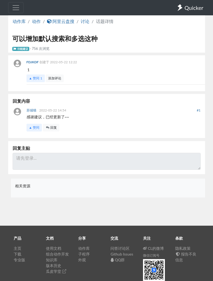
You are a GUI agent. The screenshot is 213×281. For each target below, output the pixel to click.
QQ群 (117, 259)
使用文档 (53, 248)
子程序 (84, 254)
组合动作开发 (57, 254)
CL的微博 (153, 248)
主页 (17, 248)
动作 (36, 21)
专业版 (19, 259)
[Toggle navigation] (16, 7)
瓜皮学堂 (56, 271)
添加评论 (54, 78)
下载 (17, 254)
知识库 (51, 259)
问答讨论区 (120, 248)
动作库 (19, 21)
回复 (51, 127)
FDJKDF (33, 62)
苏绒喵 (32, 110)
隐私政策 (183, 248)
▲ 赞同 (35, 78)
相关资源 (22, 185)
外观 (82, 259)
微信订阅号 (151, 255)
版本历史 (53, 265)
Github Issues (121, 254)
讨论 (85, 21)
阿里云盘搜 (60, 21)
